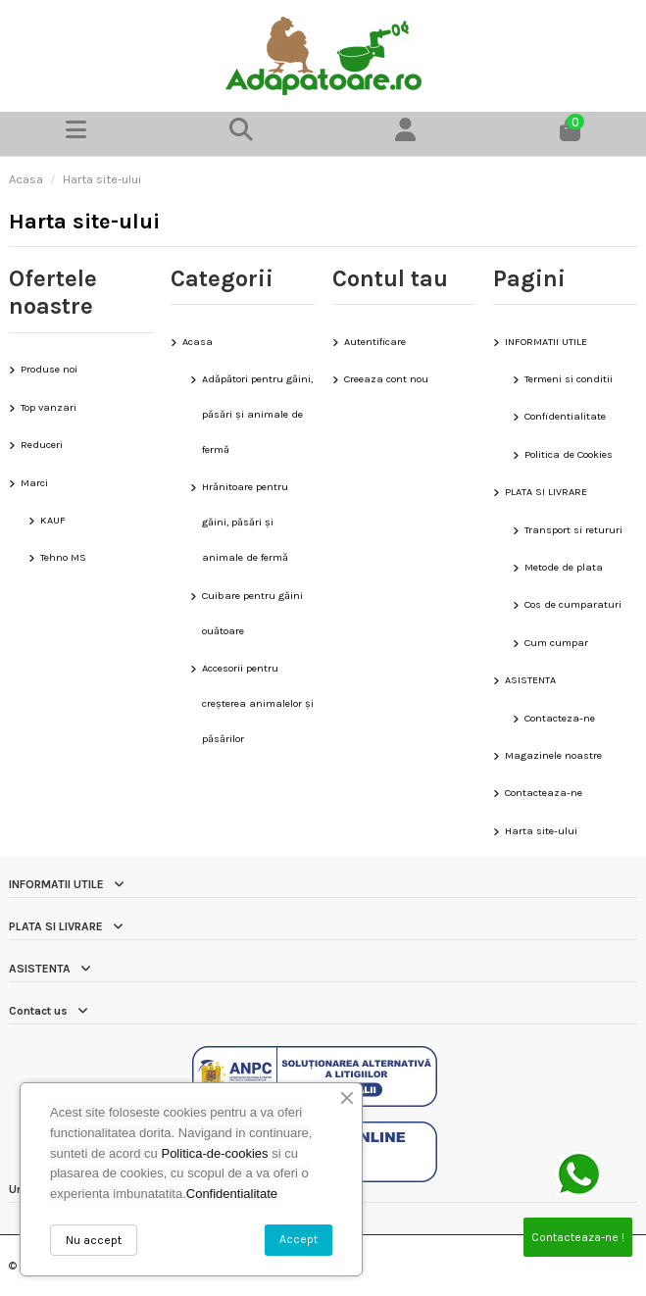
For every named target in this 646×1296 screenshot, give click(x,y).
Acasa (197, 341)
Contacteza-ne (559, 718)
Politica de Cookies (568, 454)
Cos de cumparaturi (572, 604)
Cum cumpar (556, 642)
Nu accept (94, 1240)
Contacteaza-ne (543, 792)
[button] (241, 134)
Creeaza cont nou (386, 379)
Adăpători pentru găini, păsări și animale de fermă (257, 414)
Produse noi (49, 369)
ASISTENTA (530, 679)
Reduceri (42, 444)
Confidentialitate (565, 416)
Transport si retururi (573, 529)
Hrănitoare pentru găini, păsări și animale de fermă (245, 522)
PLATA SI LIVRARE (546, 491)
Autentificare (375, 341)
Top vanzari (48, 407)
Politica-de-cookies (214, 1153)
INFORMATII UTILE (546, 341)
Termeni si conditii (568, 379)
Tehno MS (63, 557)
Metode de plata (563, 567)
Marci (34, 482)
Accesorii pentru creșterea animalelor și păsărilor (258, 703)
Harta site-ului (541, 830)
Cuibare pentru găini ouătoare (252, 613)
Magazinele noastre (553, 755)
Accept (298, 1239)
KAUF (53, 520)
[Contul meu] (405, 134)
